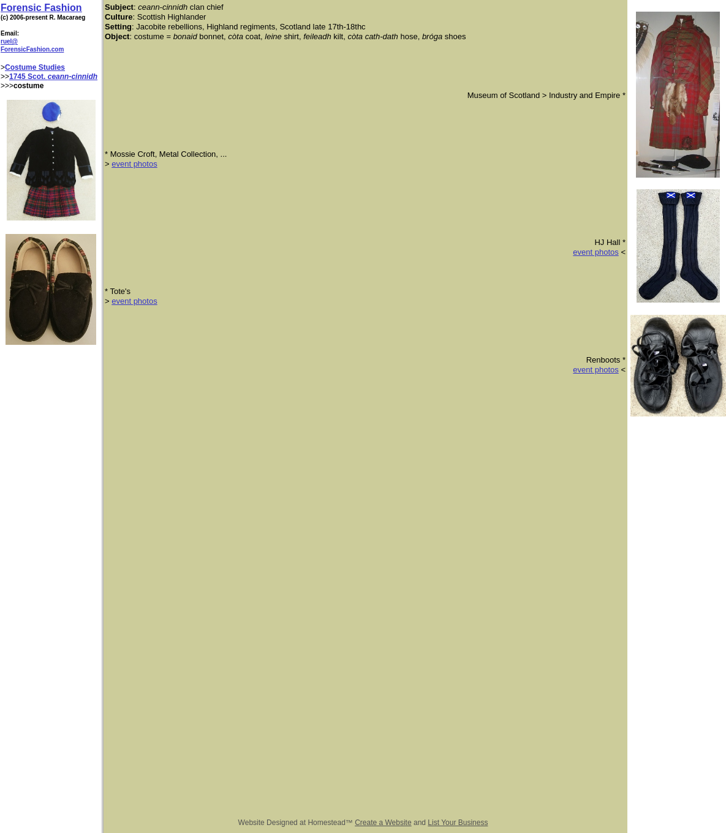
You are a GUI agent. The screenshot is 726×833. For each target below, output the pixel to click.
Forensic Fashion (41, 7)
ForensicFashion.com (32, 49)
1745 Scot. (28, 76)
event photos (134, 163)
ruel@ (9, 41)
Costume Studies (35, 67)
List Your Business (458, 822)
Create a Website (383, 822)
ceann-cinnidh (72, 76)
